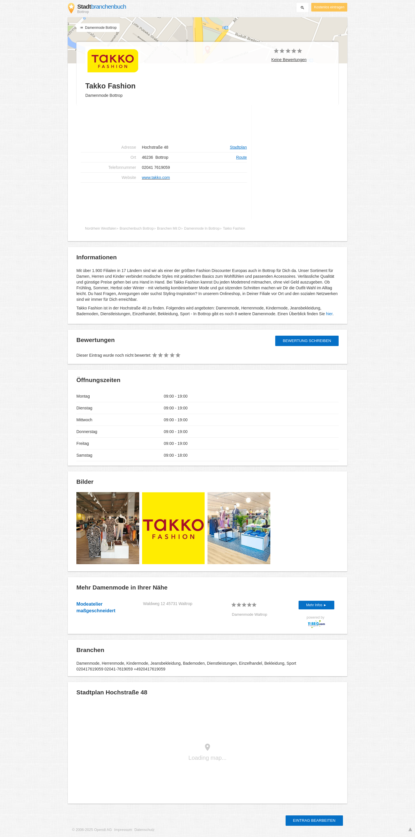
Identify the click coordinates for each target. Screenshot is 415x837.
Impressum (123, 830)
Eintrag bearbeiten (314, 820)
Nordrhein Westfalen (100, 228)
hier (329, 313)
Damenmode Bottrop (98, 28)
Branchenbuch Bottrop (137, 228)
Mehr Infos (314, 605)
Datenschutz (144, 830)
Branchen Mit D (169, 228)
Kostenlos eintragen (329, 7)
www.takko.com (156, 177)
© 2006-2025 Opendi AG (92, 830)
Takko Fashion (234, 228)
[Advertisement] (164, 123)
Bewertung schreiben (307, 341)
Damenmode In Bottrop (202, 228)
